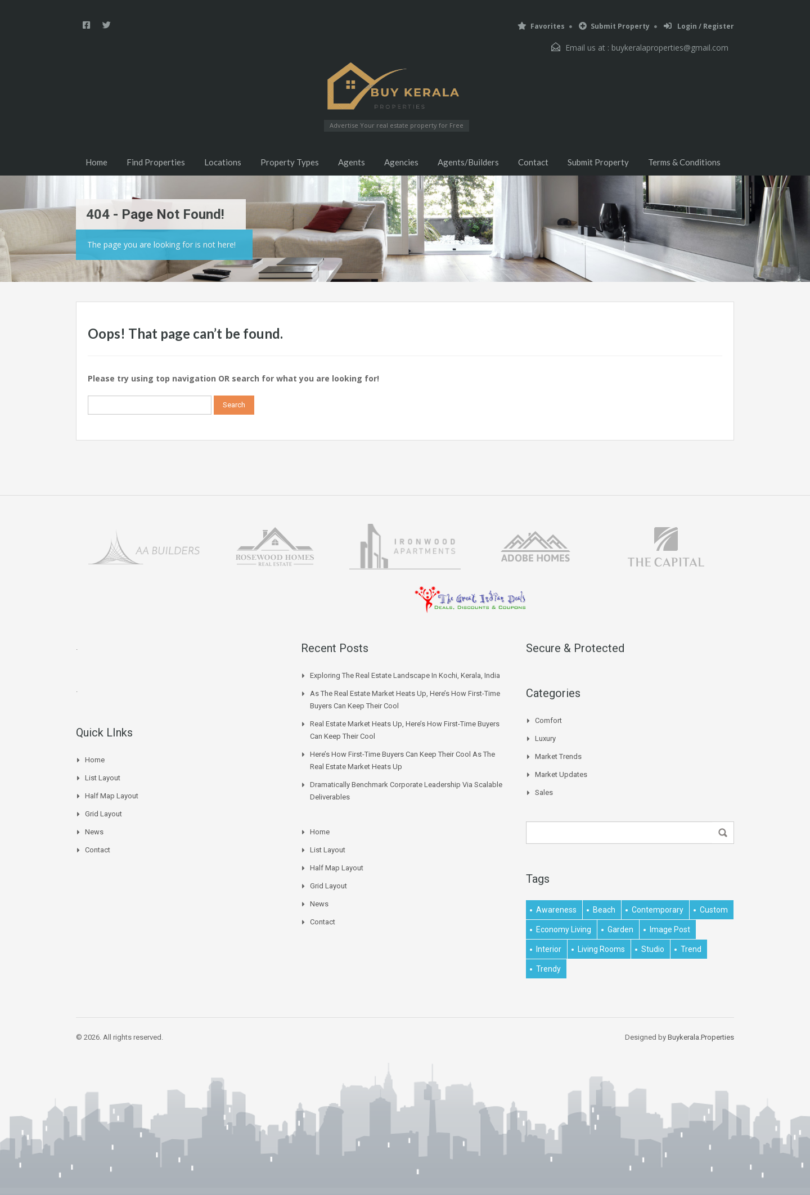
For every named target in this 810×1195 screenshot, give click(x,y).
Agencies (401, 162)
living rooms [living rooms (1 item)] (601, 949)
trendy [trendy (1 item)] (548, 968)
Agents (351, 162)
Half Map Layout (111, 796)
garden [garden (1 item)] (620, 929)
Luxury (545, 738)
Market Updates (561, 774)
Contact (533, 162)
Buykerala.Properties (701, 1037)
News (94, 832)
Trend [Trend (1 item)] (691, 949)
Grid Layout (103, 814)
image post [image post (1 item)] (670, 929)
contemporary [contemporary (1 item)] (657, 909)
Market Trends (558, 756)
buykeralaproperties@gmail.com (669, 47)
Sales (544, 792)
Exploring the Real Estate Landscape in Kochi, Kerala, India (405, 675)
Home (96, 162)
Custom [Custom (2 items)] (714, 909)
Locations (222, 162)
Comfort (548, 720)
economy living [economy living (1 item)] (563, 929)
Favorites (541, 26)
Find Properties (156, 162)
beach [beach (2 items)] (604, 909)
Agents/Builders (468, 162)
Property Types (289, 162)
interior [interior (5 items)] (548, 949)
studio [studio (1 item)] (652, 949)
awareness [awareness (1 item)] (556, 909)
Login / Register (699, 26)
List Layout (102, 778)
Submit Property (614, 26)
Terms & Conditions (684, 162)
